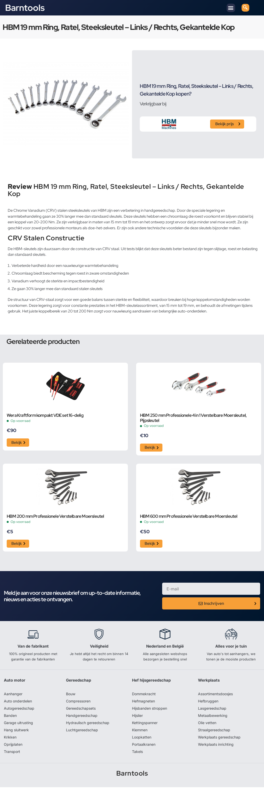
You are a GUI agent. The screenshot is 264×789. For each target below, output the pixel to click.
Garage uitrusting (18, 724)
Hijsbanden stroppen (149, 710)
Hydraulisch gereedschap (87, 724)
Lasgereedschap (212, 710)
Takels (137, 753)
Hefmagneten (143, 702)
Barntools (25, 8)
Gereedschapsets (81, 710)
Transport (12, 753)
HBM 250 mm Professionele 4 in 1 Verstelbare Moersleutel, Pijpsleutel (193, 418)
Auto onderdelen (18, 702)
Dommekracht (144, 695)
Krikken (10, 738)
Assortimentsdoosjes (215, 695)
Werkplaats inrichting (216, 746)
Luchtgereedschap (82, 731)
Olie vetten (207, 724)
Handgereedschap (81, 717)
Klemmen (139, 731)
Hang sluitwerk (16, 731)
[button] (231, 8)
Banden (10, 717)
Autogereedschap (19, 710)
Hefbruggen (208, 702)
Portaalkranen (143, 746)
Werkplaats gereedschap (219, 738)
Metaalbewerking (212, 717)
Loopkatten (141, 738)
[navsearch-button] (245, 8)
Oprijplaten (13, 746)
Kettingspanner (145, 724)
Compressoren (78, 702)
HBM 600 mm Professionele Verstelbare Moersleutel (188, 517)
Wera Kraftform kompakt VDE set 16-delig (45, 415)
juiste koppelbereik (44, 311)
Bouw (70, 695)
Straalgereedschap (214, 731)
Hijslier (137, 717)
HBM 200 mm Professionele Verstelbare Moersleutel (55, 517)
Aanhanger (13, 695)
